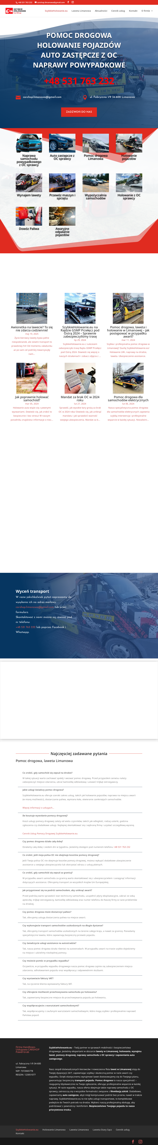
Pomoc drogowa (79, 35)
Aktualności (101, 11)
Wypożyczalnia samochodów (95, 196)
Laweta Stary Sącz (102, 1129)
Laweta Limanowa (81, 11)
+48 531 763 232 (79, 80)
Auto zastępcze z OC (79, 55)
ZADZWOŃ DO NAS (79, 112)
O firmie (145, 11)
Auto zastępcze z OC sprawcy (62, 157)
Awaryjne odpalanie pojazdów (62, 232)
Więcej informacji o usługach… (38, 807)
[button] (80, 773)
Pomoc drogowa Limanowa (96, 157)
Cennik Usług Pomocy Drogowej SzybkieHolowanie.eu (50, 833)
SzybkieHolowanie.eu (56, 11)
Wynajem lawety (29, 195)
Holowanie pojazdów (79, 45)
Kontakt (133, 11)
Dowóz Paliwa (29, 229)
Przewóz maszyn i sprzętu (62, 196)
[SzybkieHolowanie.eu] (79, 700)
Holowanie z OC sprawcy (129, 196)
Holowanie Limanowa (53, 1129)
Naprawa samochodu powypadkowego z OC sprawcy (29, 160)
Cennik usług (118, 11)
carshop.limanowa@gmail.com (42, 97)
